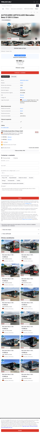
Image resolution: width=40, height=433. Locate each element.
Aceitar (20, 430)
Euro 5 (21, 108)
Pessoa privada (5, 158)
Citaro (21, 82)
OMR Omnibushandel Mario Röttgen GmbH (12, 131)
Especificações (5, 76)
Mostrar (22, 95)
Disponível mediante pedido (20, 57)
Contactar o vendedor (20, 72)
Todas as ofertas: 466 (20, 150)
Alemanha (24, 100)
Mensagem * (3, 186)
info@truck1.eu (28, 203)
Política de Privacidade (27, 219)
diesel (21, 111)
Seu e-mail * (3, 165)
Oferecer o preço (20, 67)
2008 (21, 87)
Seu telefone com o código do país (10, 170)
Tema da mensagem (7, 175)
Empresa (15, 158)
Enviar (20, 198)
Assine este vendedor (33, 147)
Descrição (14, 76)
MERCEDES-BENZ (24, 80)
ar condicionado (5, 127)
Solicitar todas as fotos (20, 48)
